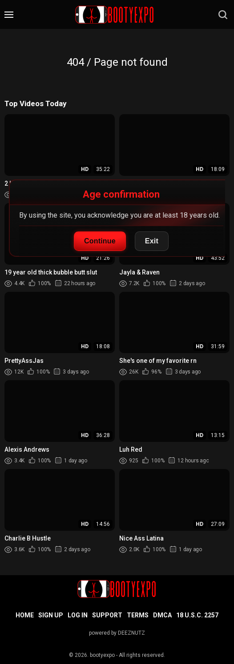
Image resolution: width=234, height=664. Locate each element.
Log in (78, 615)
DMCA (162, 615)
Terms (138, 615)
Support (107, 615)
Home (25, 615)
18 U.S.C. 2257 (197, 615)
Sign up (50, 615)
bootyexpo (102, 655)
